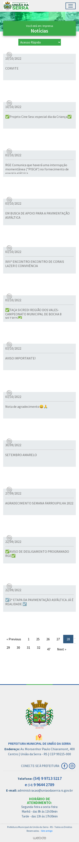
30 (18, 647)
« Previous (14, 639)
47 (48, 649)
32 (38, 647)
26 (48, 639)
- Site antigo (46, 830)
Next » (61, 649)
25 (38, 639)
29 (8, 647)
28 (68, 639)
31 (28, 647)
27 (58, 639)
